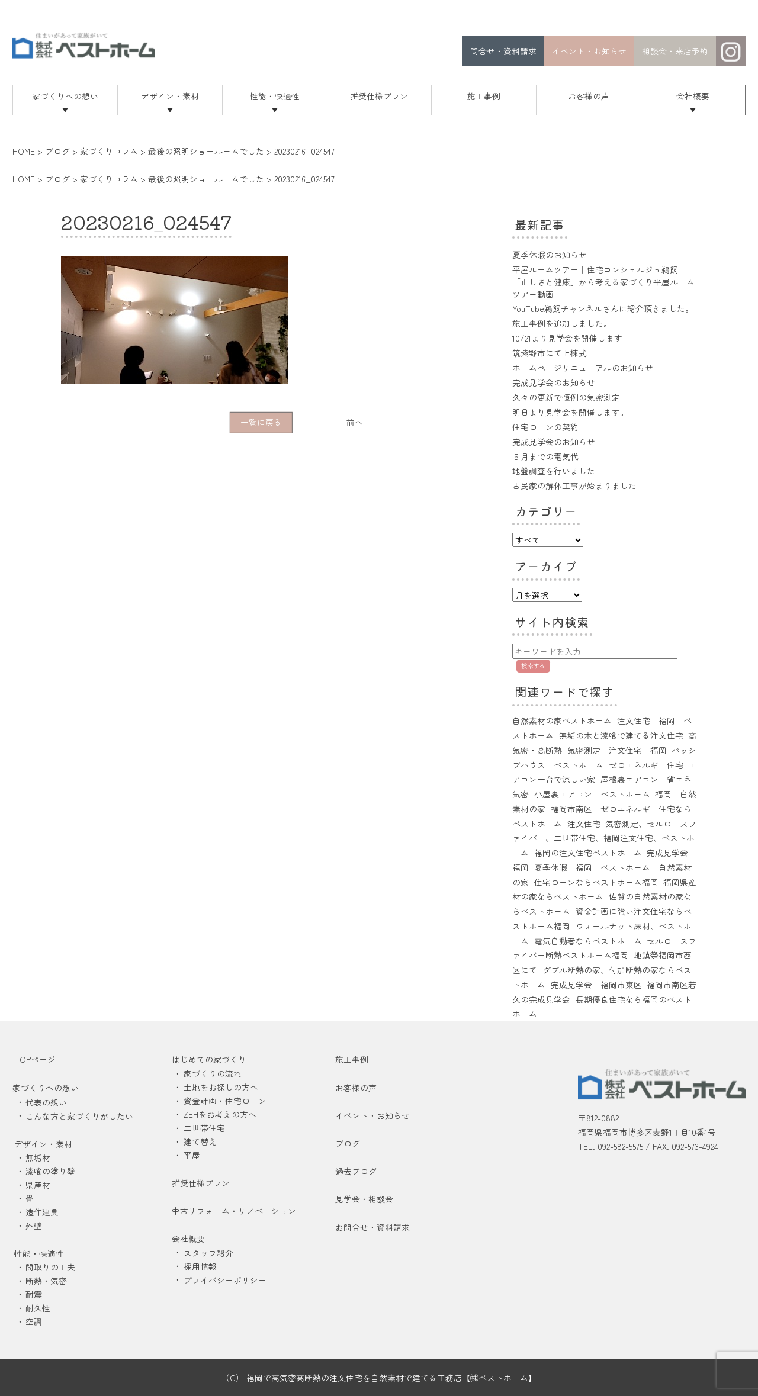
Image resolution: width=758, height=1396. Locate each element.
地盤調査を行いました (553, 471)
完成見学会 (667, 852)
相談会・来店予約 (675, 51)
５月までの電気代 (545, 456)
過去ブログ (356, 1171)
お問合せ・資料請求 (372, 1227)
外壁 (33, 1225)
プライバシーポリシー (225, 1280)
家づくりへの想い (65, 96)
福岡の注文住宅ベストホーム (588, 852)
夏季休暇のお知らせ (549, 254)
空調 (33, 1321)
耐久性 (37, 1308)
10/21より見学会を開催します (567, 338)
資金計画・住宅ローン (225, 1100)
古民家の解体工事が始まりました (574, 485)
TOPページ (35, 1059)
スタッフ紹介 (208, 1253)
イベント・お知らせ (589, 51)
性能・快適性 (275, 96)
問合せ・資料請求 (503, 51)
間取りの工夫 (50, 1267)
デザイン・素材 (170, 96)
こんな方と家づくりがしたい (79, 1116)
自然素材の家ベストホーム (562, 720)
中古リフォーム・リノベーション (234, 1211)
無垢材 (37, 1157)
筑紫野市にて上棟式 (549, 353)
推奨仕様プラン (379, 96)
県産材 (37, 1185)
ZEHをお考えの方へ (220, 1114)
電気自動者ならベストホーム (588, 941)
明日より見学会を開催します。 (570, 412)
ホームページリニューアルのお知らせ (582, 368)
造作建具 (42, 1212)
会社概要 (692, 96)
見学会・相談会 (364, 1199)
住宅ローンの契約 (545, 427)
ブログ (347, 1143)
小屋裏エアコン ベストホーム (592, 794)
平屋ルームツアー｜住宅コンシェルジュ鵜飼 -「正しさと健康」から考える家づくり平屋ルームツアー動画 (603, 281)
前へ (354, 422)
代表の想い (46, 1102)
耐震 (33, 1294)
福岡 (520, 867)
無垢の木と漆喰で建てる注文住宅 (621, 735)
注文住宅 (583, 823)
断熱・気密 (46, 1280)
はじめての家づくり (209, 1059)
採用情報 (200, 1266)
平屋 (192, 1155)
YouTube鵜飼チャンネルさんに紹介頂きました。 (602, 308)
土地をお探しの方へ (221, 1087)
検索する (533, 665)
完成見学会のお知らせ (553, 382)
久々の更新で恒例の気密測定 (566, 397)
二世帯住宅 (204, 1128)
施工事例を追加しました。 (562, 323)
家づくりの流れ (213, 1073)
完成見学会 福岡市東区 (596, 984)
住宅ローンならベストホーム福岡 (596, 882)
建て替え (200, 1141)
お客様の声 (588, 96)
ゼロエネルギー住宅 (646, 765)
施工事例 (483, 96)
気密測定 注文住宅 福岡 (617, 750)
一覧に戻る (261, 422)
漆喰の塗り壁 (50, 1171)
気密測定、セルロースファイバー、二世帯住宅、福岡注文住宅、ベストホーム (604, 838)
